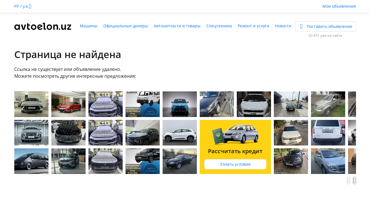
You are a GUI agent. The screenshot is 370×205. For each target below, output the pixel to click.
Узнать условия (235, 164)
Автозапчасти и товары (177, 25)
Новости (283, 25)
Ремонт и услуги (253, 25)
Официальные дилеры (125, 25)
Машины (89, 25)
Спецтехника (219, 25)
